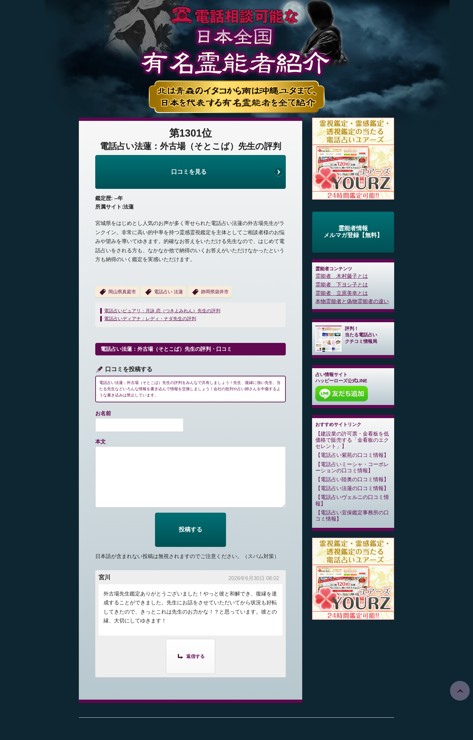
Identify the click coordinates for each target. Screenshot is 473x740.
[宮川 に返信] (190, 656)
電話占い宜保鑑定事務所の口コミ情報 (352, 516)
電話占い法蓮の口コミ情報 (352, 488)
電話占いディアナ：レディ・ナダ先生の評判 (150, 318)
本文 (100, 441)
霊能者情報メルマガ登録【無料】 (353, 232)
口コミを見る (189, 171)
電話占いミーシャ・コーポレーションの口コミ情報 (352, 467)
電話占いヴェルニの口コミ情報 (352, 500)
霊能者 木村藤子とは (341, 276)
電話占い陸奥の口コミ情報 (352, 479)
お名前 (103, 413)
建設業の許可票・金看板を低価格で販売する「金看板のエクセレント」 (352, 440)
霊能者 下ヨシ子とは (341, 284)
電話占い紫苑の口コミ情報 (352, 455)
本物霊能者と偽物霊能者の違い (352, 301)
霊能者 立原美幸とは (341, 293)
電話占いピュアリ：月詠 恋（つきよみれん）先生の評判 (162, 310)
